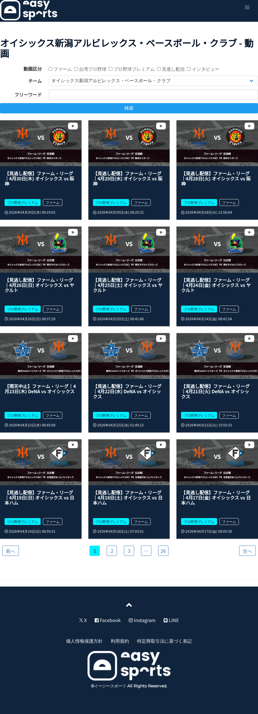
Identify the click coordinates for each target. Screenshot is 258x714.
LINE (171, 620)
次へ (247, 550)
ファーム (60, 69)
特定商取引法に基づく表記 (164, 640)
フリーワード (28, 94)
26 (163, 550)
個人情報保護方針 (84, 640)
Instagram (142, 620)
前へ (10, 550)
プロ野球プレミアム (132, 69)
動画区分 (32, 68)
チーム (35, 80)
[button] (247, 7)
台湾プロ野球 (90, 69)
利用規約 (120, 640)
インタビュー (203, 69)
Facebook (108, 620)
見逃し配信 (171, 69)
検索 (129, 108)
